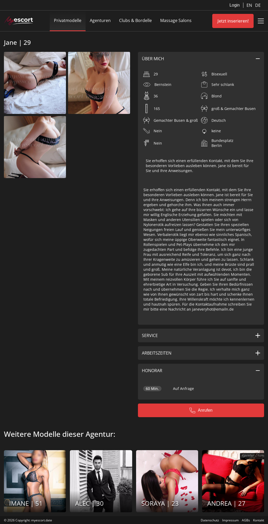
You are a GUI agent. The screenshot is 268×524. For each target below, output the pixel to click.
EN (250, 5)
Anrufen (201, 410)
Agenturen (100, 20)
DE (258, 5)
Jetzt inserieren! (233, 21)
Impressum (230, 520)
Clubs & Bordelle (135, 20)
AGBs (246, 520)
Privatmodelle (67, 20)
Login (235, 5)
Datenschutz (210, 520)
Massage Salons (176, 20)
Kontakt (258, 520)
